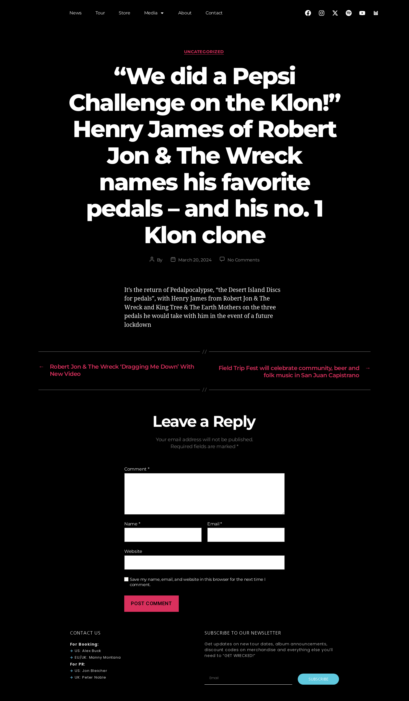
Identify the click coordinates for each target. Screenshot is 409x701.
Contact (214, 13)
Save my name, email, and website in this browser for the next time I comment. (198, 583)
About (185, 13)
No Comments (243, 260)
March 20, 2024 (194, 260)
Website (133, 552)
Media (154, 14)
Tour (100, 13)
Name (132, 525)
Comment (136, 470)
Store (124, 13)
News (75, 13)
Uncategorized (204, 52)
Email (214, 525)
